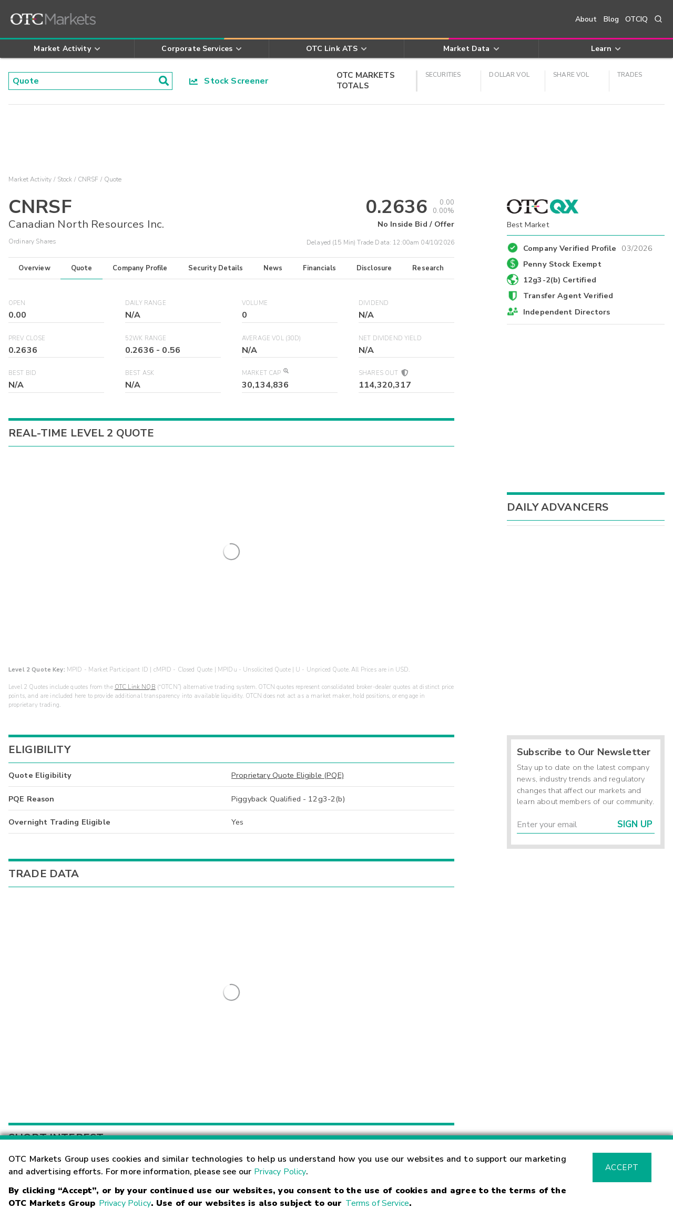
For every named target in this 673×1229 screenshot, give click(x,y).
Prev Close (27, 338)
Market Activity (30, 179)
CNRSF (88, 179)
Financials (319, 268)
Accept (622, 1167)
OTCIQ (636, 19)
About (586, 19)
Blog (611, 19)
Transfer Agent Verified (568, 295)
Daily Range (145, 303)
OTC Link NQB (135, 492)
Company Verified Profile (588, 246)
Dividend (374, 303)
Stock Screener (229, 81)
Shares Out (383, 373)
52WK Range (146, 338)
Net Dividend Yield (390, 338)
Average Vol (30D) (271, 338)
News (273, 268)
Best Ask (139, 373)
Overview (34, 268)
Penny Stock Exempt (562, 264)
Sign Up (634, 824)
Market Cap (265, 373)
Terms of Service (377, 1203)
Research (428, 268)
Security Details (215, 268)
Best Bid (22, 373)
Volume (255, 303)
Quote (82, 268)
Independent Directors (566, 312)
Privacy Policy (280, 1171)
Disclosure (374, 268)
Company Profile (140, 268)
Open (17, 303)
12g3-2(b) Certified (559, 279)
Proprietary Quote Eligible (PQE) (287, 580)
